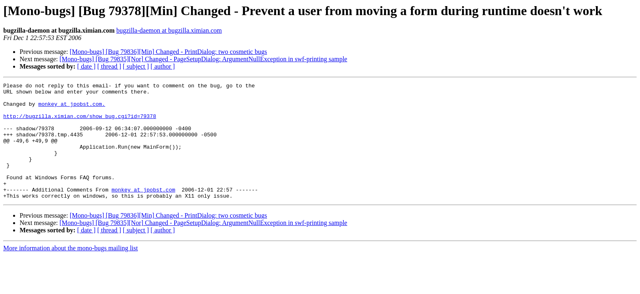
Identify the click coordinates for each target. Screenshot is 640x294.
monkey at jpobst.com (143, 211)
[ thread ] (109, 66)
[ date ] (86, 66)
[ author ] (163, 66)
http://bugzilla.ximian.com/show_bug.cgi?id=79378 (79, 123)
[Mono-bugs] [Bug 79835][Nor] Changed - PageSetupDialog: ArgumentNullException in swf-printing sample (203, 59)
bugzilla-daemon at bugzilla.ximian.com (169, 30)
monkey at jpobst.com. (71, 108)
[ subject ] (136, 66)
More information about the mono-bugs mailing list (70, 271)
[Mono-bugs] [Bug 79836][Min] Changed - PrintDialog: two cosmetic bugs (168, 51)
